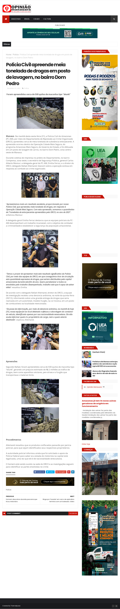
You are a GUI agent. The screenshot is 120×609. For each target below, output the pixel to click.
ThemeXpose (15, 606)
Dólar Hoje (86, 444)
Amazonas (16, 19)
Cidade (36, 19)
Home (8, 54)
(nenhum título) (98, 352)
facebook (73, 513)
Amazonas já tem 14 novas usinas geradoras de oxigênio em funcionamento (99, 403)
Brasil (27, 19)
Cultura (47, 19)
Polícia (16, 54)
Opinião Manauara (94, 387)
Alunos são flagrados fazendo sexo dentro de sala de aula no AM (104, 373)
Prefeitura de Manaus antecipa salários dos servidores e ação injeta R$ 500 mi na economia (105, 363)
